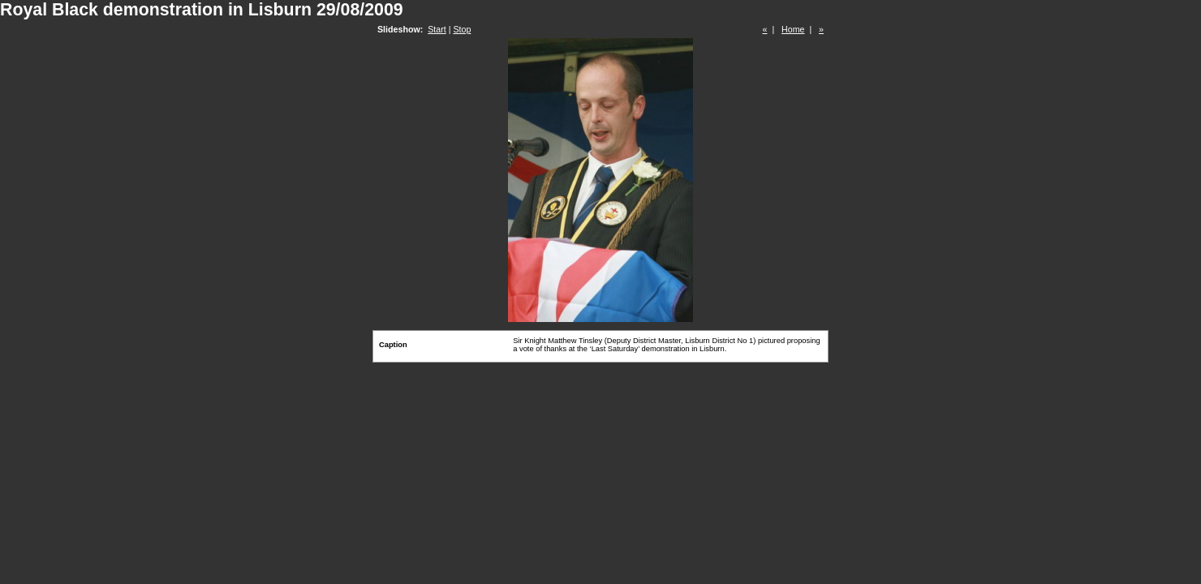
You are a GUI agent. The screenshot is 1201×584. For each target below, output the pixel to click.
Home (792, 29)
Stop (462, 29)
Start (437, 29)
